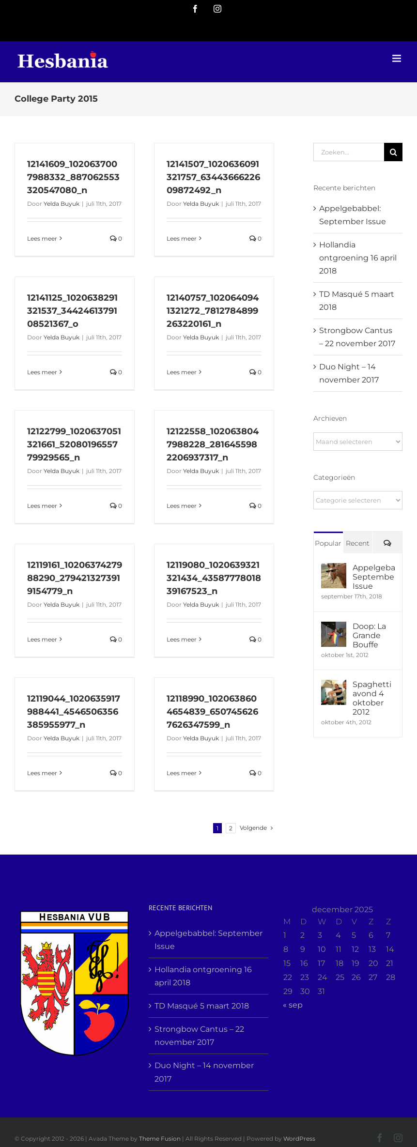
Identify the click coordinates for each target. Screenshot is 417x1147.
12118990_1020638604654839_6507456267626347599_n (212, 711)
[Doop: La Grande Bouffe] (333, 628)
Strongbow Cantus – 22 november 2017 (199, 1036)
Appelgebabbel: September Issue (374, 577)
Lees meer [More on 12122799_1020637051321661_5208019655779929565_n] (42, 505)
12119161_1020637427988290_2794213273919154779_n (74, 578)
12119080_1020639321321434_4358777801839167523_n (214, 578)
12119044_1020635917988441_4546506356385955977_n (73, 711)
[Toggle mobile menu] (397, 58)
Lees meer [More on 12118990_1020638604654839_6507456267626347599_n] (182, 773)
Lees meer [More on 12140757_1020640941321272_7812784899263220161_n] (182, 372)
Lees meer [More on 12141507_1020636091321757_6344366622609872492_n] (182, 238)
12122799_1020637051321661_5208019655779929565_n (74, 444)
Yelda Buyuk (61, 203)
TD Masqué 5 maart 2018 (201, 1005)
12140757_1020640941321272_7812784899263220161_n (213, 310)
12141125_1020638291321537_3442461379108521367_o (72, 310)
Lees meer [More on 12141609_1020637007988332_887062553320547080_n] (42, 238)
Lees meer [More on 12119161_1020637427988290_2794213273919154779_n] (42, 639)
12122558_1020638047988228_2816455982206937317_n (213, 444)
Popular (328, 543)
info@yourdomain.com (251, 29)
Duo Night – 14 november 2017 (204, 1072)
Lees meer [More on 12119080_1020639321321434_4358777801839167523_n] (182, 639)
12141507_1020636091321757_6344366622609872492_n (213, 177)
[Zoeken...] (348, 152)
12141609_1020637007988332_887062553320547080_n (73, 177)
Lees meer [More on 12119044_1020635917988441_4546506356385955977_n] (42, 773)
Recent (358, 543)
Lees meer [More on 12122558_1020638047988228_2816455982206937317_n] (182, 505)
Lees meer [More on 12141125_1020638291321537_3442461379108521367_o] (42, 372)
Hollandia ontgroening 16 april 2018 (358, 257)
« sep (293, 1004)
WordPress (299, 1138)
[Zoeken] (393, 152)
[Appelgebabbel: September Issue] (333, 569)
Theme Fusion (160, 1138)
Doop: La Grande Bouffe (369, 635)
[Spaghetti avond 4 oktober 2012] (333, 686)
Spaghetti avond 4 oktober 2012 (372, 698)
